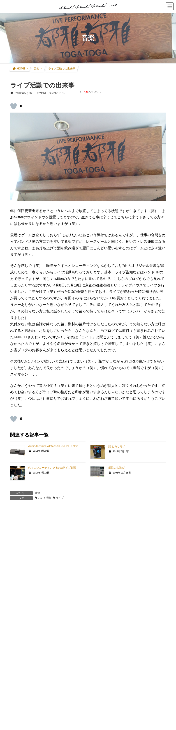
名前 (16, 586)
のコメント (93, 92)
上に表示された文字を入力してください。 (44, 676)
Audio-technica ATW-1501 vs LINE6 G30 (53, 446)
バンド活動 (44, 497)
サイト (15, 628)
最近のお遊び (116, 467)
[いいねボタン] (13, 106)
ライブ (60, 497)
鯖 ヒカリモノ (116, 446)
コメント (19, 533)
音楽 (37, 492)
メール (17, 607)
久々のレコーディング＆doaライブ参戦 (52, 467)
